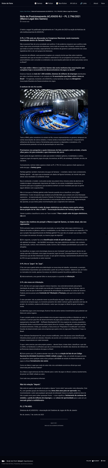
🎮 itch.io (73, 3)
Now (103, 3)
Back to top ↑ (54, 444)
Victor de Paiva (7, 3)
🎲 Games (38, 3)
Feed (103, 461)
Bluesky (95, 461)
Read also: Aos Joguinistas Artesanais (54, 446)
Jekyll (21, 463)
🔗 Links (83, 3)
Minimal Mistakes (29, 463)
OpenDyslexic (29, 461)
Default (20, 461)
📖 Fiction (49, 3)
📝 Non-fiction (61, 3)
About (96, 3)
